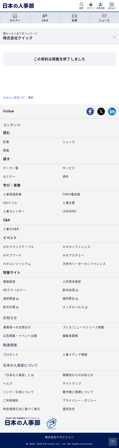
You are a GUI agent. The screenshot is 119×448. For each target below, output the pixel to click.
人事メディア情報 (75, 354)
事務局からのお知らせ (78, 375)
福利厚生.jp (70, 298)
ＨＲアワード (12, 255)
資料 (66, 176)
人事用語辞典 (12, 194)
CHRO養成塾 (71, 194)
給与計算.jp (11, 307)
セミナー (15, 18)
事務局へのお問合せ (17, 327)
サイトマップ (72, 383)
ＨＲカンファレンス (76, 246)
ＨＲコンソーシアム (17, 263)
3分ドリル (10, 202)
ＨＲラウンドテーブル (18, 246)
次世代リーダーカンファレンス (84, 263)
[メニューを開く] (112, 6)
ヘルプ (7, 383)
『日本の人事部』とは (18, 375)
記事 (74, 18)
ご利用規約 (11, 400)
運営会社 (69, 409)
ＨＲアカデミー (73, 255)
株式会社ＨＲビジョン (59, 437)
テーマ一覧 (11, 168)
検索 (81, 8)
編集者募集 (70, 335)
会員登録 (100, 8)
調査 (6, 150)
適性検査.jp (11, 298)
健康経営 (9, 281)
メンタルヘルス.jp (75, 307)
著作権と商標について (78, 392)
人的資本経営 (72, 281)
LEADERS (69, 211)
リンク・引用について (18, 392)
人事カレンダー (14, 211)
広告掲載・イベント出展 (20, 335)
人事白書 (69, 202)
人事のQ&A (11, 229)
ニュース (104, 18)
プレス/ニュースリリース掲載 (83, 327)
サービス (69, 168)
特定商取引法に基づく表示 (21, 409)
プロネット (11, 354)
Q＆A (45, 18)
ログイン (91, 8)
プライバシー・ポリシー (80, 400)
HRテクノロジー (14, 290)
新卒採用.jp (70, 290)
